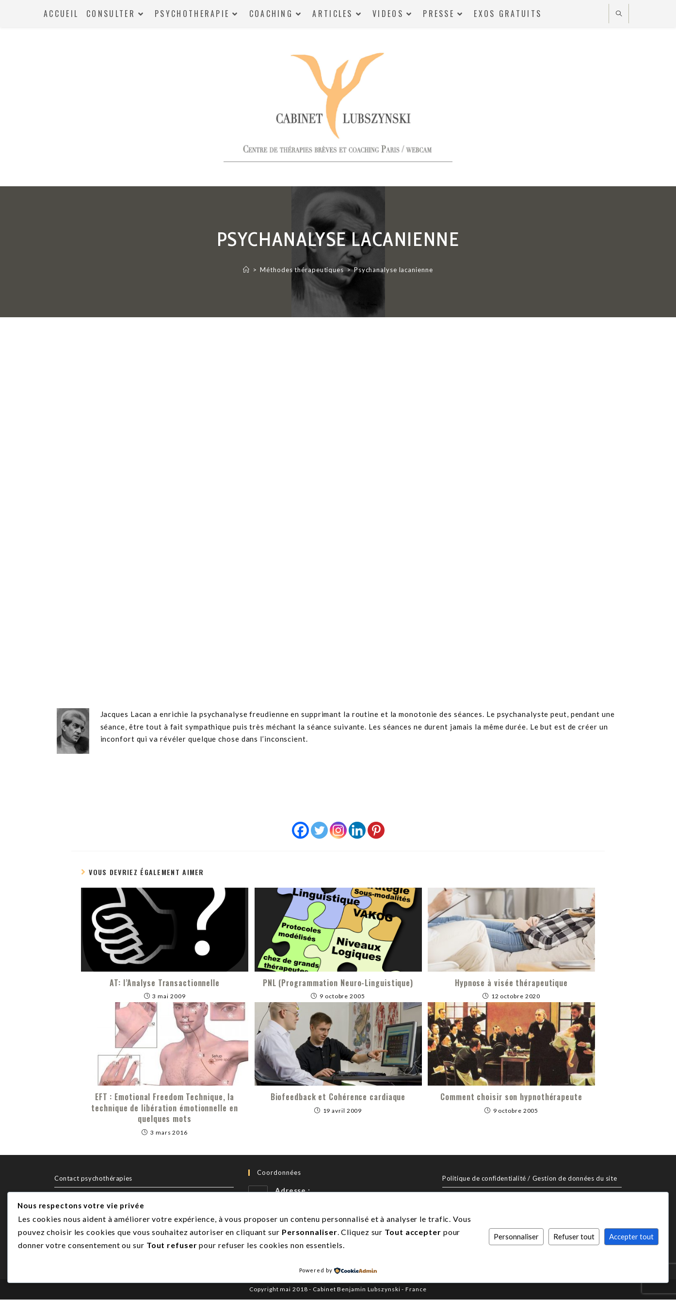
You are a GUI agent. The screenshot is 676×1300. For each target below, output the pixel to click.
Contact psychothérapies (93, 1178)
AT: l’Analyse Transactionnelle (165, 983)
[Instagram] (338, 830)
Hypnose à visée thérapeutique (511, 983)
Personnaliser (516, 1236)
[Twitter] (319, 830)
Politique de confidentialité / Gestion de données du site (529, 1178)
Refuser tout (574, 1236)
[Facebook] (300, 830)
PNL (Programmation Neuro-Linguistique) (338, 983)
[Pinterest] (376, 830)
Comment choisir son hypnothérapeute (511, 1097)
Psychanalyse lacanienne (393, 270)
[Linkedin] (357, 830)
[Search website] (619, 14)
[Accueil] (246, 270)
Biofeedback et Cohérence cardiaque (338, 1097)
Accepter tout (631, 1236)
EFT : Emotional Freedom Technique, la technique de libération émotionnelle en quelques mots (164, 1108)
